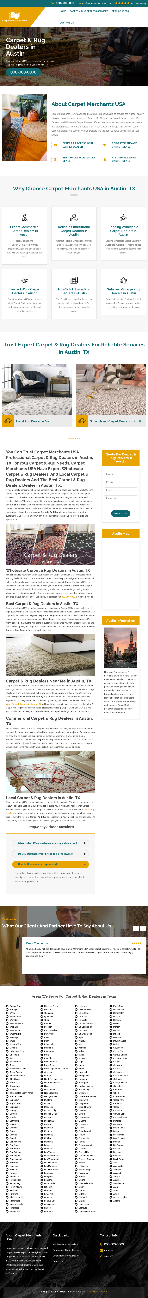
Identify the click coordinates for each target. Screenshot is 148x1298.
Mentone (48, 1131)
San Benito (15, 1149)
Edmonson (84, 1204)
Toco (12, 1065)
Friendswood (85, 1131)
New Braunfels (51, 1093)
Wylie (12, 1013)
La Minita (83, 1020)
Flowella (82, 1149)
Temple (13, 1089)
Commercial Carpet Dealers (66, 1250)
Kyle (81, 1037)
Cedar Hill (117, 1103)
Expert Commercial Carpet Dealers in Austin (24, 231)
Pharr (46, 1041)
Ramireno (48, 1009)
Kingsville (83, 1041)
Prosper (48, 1027)
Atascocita (118, 1166)
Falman (82, 1162)
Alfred (116, 1194)
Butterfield (118, 1121)
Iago (81, 1062)
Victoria (13, 1048)
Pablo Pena (49, 1065)
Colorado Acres (120, 1076)
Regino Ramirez (17, 1204)
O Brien (47, 1076)
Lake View (83, 1006)
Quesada (48, 1016)
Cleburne (117, 1089)
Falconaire (83, 1166)
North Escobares (52, 1083)
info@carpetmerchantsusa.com (95, 3)
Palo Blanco (49, 1058)
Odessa (48, 1072)
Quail (46, 1020)
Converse (117, 1065)
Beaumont (118, 1152)
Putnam (47, 1023)
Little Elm (48, 1187)
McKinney (48, 1135)
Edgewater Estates (88, 1211)
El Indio (82, 1194)
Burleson (117, 1124)
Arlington (117, 1169)
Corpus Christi (120, 1055)
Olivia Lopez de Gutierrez (56, 1068)
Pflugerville (49, 1044)
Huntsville (83, 1072)
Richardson (15, 1201)
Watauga (14, 1037)
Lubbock (48, 1149)
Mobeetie (48, 1107)
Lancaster (49, 1211)
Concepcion (118, 1072)
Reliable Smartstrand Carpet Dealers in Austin (74, 231)
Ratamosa (14, 1208)
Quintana (48, 1013)
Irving (81, 1055)
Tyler (12, 1058)
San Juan (14, 1145)
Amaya (116, 1176)
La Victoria (83, 1013)
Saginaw (14, 1166)
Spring (13, 1110)
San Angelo (15, 1155)
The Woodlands (17, 1076)
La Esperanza (85, 1027)
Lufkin (47, 1145)
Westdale (14, 1020)
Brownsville (118, 1135)
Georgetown (84, 1117)
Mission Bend (50, 1114)
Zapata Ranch (16, 1006)
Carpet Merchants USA (97, 1292)
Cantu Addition (120, 1117)
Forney (82, 1142)
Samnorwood (16, 1159)
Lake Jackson (85, 1009)
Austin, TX (109, 1256)
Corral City (118, 1051)
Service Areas (120, 11)
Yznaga (13, 1009)
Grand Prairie (85, 1107)
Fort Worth (84, 1138)
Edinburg (83, 1208)
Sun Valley (14, 1100)
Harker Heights (86, 1086)
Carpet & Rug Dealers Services (89, 11)
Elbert (81, 1187)
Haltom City (84, 1089)
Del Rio (116, 1034)
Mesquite (48, 1128)
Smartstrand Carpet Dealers (66, 1255)
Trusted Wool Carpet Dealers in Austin (25, 291)
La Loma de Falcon (87, 1023)
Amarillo (117, 1180)
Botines (116, 1142)
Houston (83, 1079)
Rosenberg (15, 1183)
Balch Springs (119, 1159)
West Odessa (16, 1023)
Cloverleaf (118, 1086)
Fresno (82, 1135)
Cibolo (116, 1093)
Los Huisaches (51, 1169)
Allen (115, 1190)
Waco (12, 1041)
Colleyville (118, 1079)
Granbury (83, 1110)
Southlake (14, 1121)
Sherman (14, 1128)
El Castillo (83, 1197)
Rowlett (13, 1173)
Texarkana (15, 1086)
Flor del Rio (84, 1152)
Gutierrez (83, 1093)
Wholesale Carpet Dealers (65, 1244)
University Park (17, 1051)
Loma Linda (49, 1183)
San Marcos (15, 1142)
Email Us (108, 1250)
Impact (82, 1058)
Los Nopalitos (50, 1162)
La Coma (83, 1030)
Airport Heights (120, 1197)
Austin (116, 1162)
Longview (48, 1176)
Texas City (15, 1083)
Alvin (115, 1187)
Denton (116, 1027)
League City (49, 1201)
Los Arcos (49, 1173)
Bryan (116, 1131)
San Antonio (15, 1152)
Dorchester (118, 1013)
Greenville (83, 1100)
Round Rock (15, 1180)
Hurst (81, 1068)
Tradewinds (15, 1062)
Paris (46, 1055)
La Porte (83, 1016)
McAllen (47, 1138)
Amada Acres (119, 1183)
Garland (82, 1121)
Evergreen (83, 1173)
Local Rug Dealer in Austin (35, 421)
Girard (82, 1114)
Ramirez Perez (51, 1006)
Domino (116, 1016)
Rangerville (15, 1211)
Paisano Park (50, 1062)
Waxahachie (15, 1034)
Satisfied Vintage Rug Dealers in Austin (123, 291)
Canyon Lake (119, 1114)
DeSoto (116, 1023)
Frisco (82, 1128)
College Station (120, 1083)
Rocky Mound (16, 1187)
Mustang (48, 1100)
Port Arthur (49, 1034)
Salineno (14, 1162)
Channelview (119, 1096)
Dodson (117, 1020)
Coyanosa (118, 1048)
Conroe (116, 1068)
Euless (82, 1176)
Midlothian (49, 1121)
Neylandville (49, 1089)
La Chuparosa (85, 1034)
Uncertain (14, 1055)
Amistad (117, 1173)
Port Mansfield (50, 1030)
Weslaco (14, 1027)
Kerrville (82, 1048)
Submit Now (120, 513)
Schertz (13, 1135)
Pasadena (49, 1051)
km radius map (120, 573)
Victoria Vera (15, 1044)
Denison (117, 1030)
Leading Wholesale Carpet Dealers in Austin (123, 231)
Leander (48, 1197)
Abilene (116, 1201)
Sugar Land (15, 1103)
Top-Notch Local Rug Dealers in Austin (73, 291)
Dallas (116, 1044)
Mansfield (48, 1142)
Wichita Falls (15, 1016)
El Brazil (82, 1201)
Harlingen (83, 1083)
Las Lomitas (49, 1204)
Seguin (13, 1131)
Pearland (48, 1048)
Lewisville (48, 1194)
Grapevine (83, 1103)
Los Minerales (50, 1166)
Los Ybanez (49, 1152)
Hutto (81, 1065)
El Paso (82, 1190)
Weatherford (15, 1030)
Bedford (117, 1149)
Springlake (15, 1107)
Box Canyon (119, 1138)
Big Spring (118, 1145)
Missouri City (50, 1110)
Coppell (116, 1062)
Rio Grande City (17, 1197)
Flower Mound (85, 1145)
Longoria (48, 1180)
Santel (13, 1138)
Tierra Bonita (16, 1072)
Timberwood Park (18, 1068)
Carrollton (117, 1110)
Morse (47, 1103)
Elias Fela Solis (86, 1183)
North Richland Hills (53, 1079)
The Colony (15, 1079)
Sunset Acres (16, 1096)
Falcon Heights (86, 1169)
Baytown (117, 1155)
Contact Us (58, 1261)
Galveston (83, 1124)
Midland (47, 1124)
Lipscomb (48, 1190)
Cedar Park (118, 1100)
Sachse (13, 1169)
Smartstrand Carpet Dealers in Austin (116, 421)
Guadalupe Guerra (87, 1096)
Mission (47, 1117)
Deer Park (118, 1037)
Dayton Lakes (119, 1041)
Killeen (82, 1044)
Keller (81, 1051)
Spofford (13, 1114)
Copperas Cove (120, 1058)
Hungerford (84, 1076)
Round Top (15, 1176)
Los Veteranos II (52, 1155)
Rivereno (14, 1194)
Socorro (13, 1124)
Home (63, 11)
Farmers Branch (86, 1159)
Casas (116, 1107)
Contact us (67, 23)
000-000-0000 (62, 3)
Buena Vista (119, 1128)
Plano (47, 1037)
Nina (46, 1086)
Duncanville (118, 1009)
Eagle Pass (118, 1006)
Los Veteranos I (51, 1159)
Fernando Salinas (87, 1155)
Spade (13, 1117)
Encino (82, 1180)
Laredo (47, 1208)
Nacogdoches (50, 1096)
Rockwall (14, 1190)
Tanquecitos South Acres (21, 1093)
